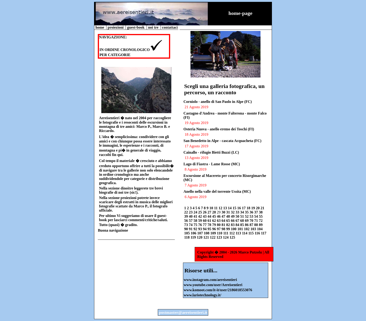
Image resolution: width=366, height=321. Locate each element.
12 (220, 208)
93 (200, 229)
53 (252, 216)
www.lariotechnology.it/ (202, 295)
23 (191, 212)
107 (200, 233)
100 (234, 229)
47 (224, 216)
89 (261, 225)
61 (210, 221)
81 (224, 225)
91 (191, 229)
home (100, 27)
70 (252, 221)
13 (225, 208)
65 (228, 221)
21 (262, 208)
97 (219, 229)
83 (233, 225)
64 (224, 221)
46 (219, 216)
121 (206, 237)
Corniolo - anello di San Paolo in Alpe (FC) (217, 102)
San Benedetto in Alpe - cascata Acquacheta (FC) (222, 141)
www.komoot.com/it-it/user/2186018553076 (218, 290)
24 (196, 212)
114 (245, 233)
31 (228, 212)
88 (256, 225)
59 (200, 221)
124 (226, 237)
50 (238, 216)
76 (200, 225)
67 (238, 221)
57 (191, 221)
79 (214, 225)
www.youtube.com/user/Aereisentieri (213, 285)
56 (186, 221)
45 (214, 216)
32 (233, 212)
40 (191, 216)
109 (213, 233)
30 (224, 212)
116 (258, 233)
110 (220, 233)
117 (263, 233)
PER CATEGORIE (114, 55)
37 (256, 212)
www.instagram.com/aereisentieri (210, 280)
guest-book (136, 27)
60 (205, 221)
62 (214, 221)
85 (242, 225)
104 (260, 229)
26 (205, 212)
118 (187, 237)
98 (224, 229)
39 (186, 216)
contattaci (170, 27)
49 (233, 216)
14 (230, 208)
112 (232, 233)
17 (244, 208)
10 (211, 208)
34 (242, 212)
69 (247, 221)
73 (186, 225)
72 (261, 221)
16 (239, 208)
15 (234, 208)
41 (196, 216)
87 (252, 225)
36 (252, 212)
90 (186, 229)
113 (239, 233)
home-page (241, 13)
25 (200, 212)
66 (233, 221)
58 (196, 221)
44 (210, 216)
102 (247, 229)
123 (219, 237)
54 (256, 216)
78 (210, 225)
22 (186, 212)
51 (242, 216)
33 (238, 212)
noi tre (153, 27)
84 (238, 225)
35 (247, 212)
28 (214, 212)
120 (200, 237)
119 (193, 237)
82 (228, 225)
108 (207, 233)
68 (242, 221)
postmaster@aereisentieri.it (183, 312)
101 (240, 229)
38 (261, 212)
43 (205, 216)
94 (205, 229)
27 (210, 212)
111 (226, 233)
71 (256, 221)
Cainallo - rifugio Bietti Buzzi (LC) (211, 152)
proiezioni (116, 27)
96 (214, 229)
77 (205, 225)
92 (196, 229)
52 (247, 216)
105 (187, 233)
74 (191, 225)
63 (219, 221)
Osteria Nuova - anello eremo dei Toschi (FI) (218, 129)
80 (219, 225)
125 (232, 237)
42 (200, 216)
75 (196, 225)
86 (247, 225)
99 (228, 229)
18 (248, 208)
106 (194, 233)
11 (216, 208)
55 (261, 216)
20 (258, 208)
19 (253, 208)
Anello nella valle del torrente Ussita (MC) (217, 191)
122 (213, 237)
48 (228, 216)
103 (253, 229)
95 (210, 229)
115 (251, 233)
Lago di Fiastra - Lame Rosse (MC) (211, 164)
